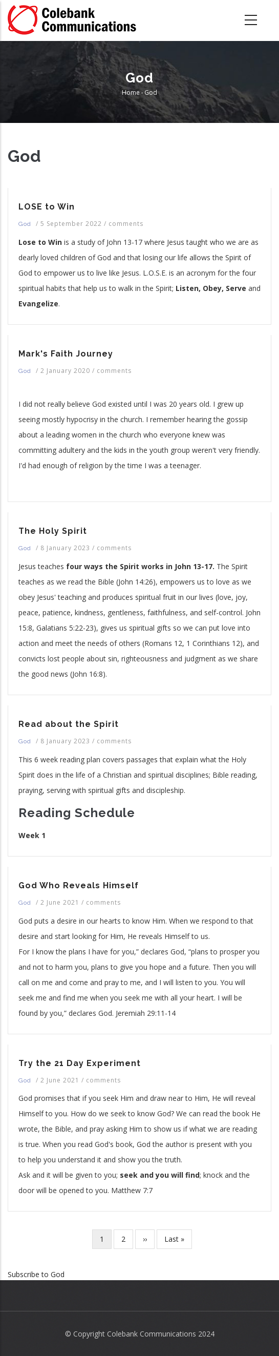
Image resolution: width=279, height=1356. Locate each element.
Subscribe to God (36, 1274)
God (24, 223)
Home (131, 92)
